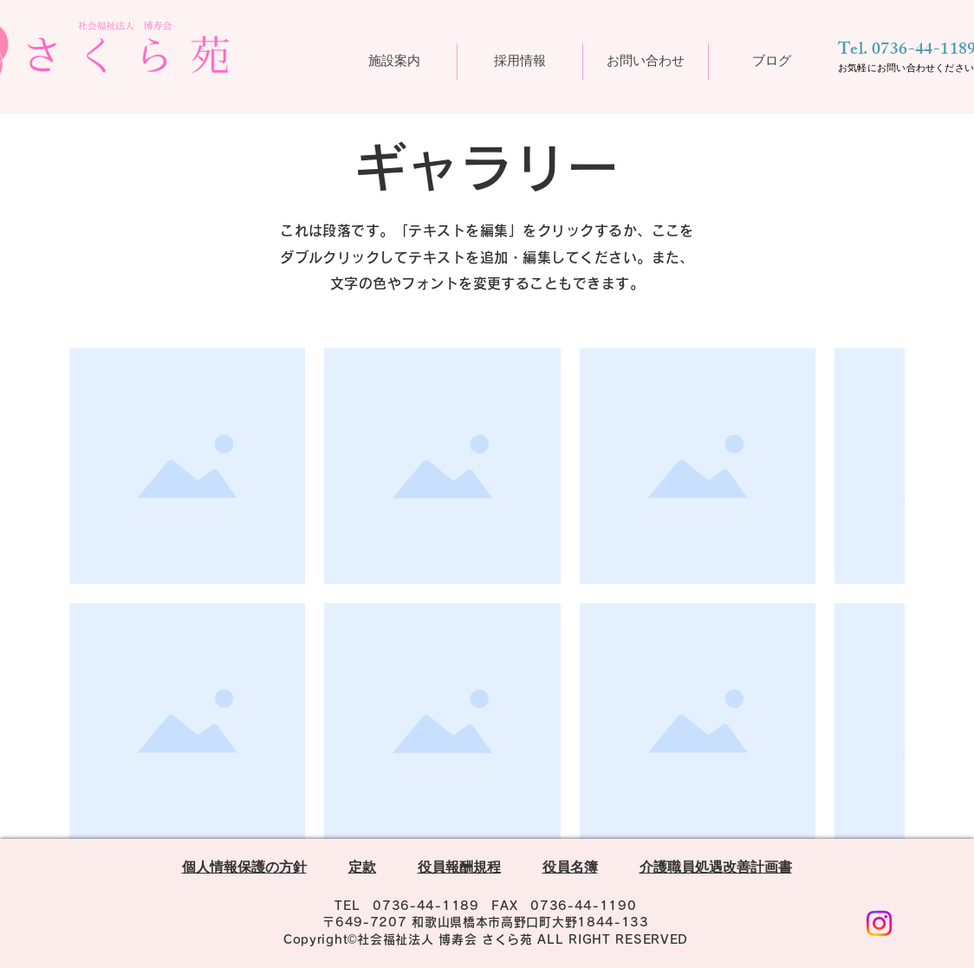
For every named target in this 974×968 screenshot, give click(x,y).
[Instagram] (879, 923)
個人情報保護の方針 (244, 869)
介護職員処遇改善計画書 (716, 869)
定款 (362, 869)
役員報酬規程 (459, 869)
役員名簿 (570, 869)
